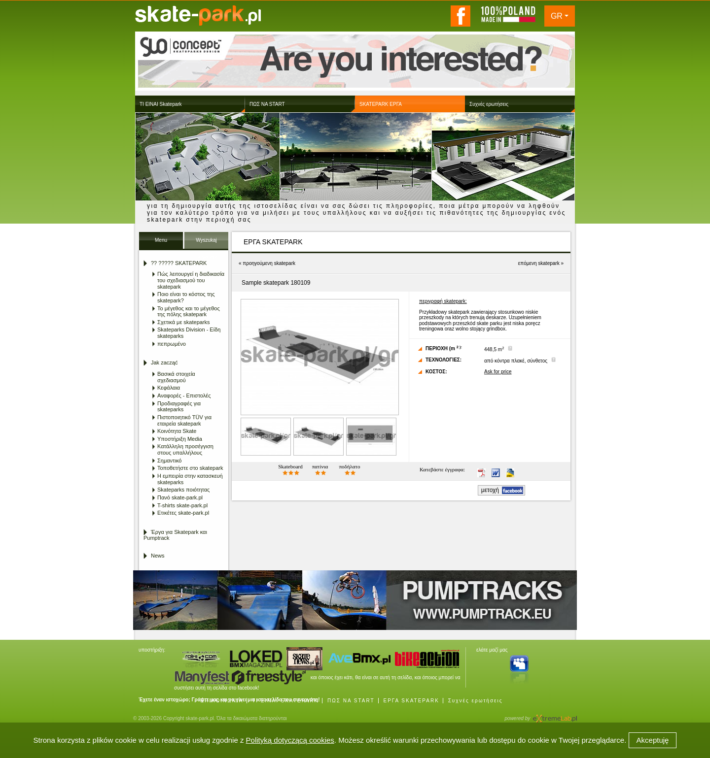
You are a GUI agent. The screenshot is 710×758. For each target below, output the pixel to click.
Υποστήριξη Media (179, 439)
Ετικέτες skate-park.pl (183, 513)
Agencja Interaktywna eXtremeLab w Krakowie (554, 715)
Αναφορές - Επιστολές (184, 395)
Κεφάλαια (168, 388)
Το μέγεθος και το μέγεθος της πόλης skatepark (188, 311)
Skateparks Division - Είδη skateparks (188, 333)
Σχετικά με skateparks (183, 322)
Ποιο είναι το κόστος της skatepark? (185, 297)
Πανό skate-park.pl (180, 497)
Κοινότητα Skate (176, 431)
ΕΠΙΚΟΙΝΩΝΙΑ (221, 700)
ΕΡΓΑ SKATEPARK (411, 700)
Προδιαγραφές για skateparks (179, 406)
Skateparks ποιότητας (183, 490)
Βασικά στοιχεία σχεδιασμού (176, 377)
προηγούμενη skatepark (269, 263)
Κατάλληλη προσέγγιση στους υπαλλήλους (185, 449)
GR (557, 16)
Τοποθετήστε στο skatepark (190, 468)
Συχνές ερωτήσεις (475, 700)
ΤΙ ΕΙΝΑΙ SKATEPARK (285, 700)
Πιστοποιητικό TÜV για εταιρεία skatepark (184, 420)
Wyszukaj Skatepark (206, 243)
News (158, 556)
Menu (161, 240)
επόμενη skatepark (539, 263)
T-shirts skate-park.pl (182, 505)
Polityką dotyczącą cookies (290, 740)
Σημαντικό (169, 460)
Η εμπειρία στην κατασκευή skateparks (190, 479)
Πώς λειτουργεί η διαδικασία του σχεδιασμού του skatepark (190, 280)
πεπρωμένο (171, 344)
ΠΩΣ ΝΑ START (351, 700)
